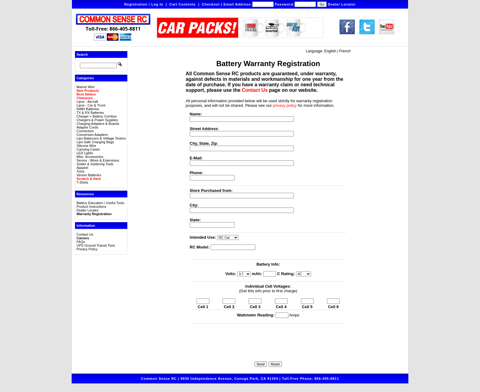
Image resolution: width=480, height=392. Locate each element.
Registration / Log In (143, 4)
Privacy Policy (87, 249)
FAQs (81, 242)
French (345, 51)
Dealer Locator (342, 4)
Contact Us (85, 234)
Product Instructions (91, 206)
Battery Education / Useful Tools (100, 203)
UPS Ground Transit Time (96, 245)
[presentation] (268, 338)
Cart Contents (183, 4)
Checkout (211, 4)
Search (82, 54)
